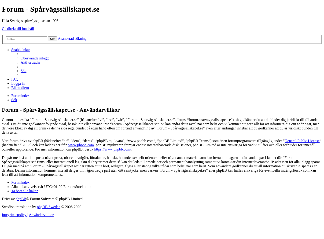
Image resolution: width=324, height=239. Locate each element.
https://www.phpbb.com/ (112, 149)
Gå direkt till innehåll (18, 29)
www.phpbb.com (81, 145)
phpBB (21, 199)
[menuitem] (35, 58)
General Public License (302, 141)
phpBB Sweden (48, 207)
